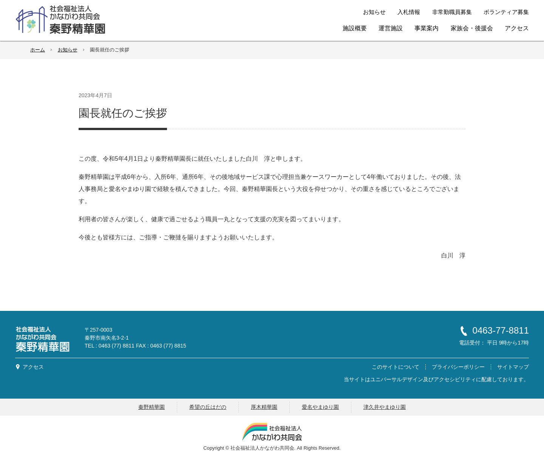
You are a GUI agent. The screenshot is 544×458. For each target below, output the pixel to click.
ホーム (37, 50)
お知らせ (67, 50)
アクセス (33, 367)
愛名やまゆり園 (320, 407)
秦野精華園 (151, 407)
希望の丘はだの (207, 407)
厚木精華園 (264, 407)
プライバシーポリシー (458, 367)
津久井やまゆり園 (384, 407)
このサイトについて (395, 367)
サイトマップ (513, 367)
